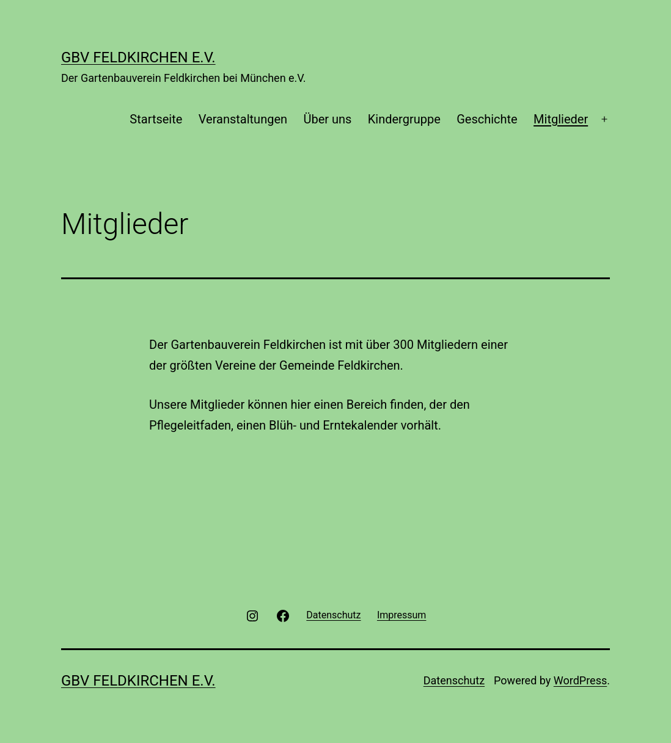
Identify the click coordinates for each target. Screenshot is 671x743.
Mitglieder (561, 119)
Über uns (327, 119)
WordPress (580, 680)
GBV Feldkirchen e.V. (138, 57)
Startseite (156, 119)
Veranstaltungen (243, 119)
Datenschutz (454, 680)
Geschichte (487, 119)
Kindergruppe (404, 119)
